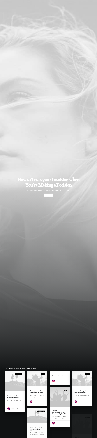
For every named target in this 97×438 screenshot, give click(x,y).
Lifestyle (18, 368)
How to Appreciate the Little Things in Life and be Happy (36, 392)
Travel (28, 368)
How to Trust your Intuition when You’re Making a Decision (48, 183)
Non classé (12, 368)
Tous (6, 368)
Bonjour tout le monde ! (57, 376)
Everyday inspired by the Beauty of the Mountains (13, 397)
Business (33, 368)
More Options (87, 367)
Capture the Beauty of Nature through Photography (82, 392)
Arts (23, 368)
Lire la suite (48, 195)
